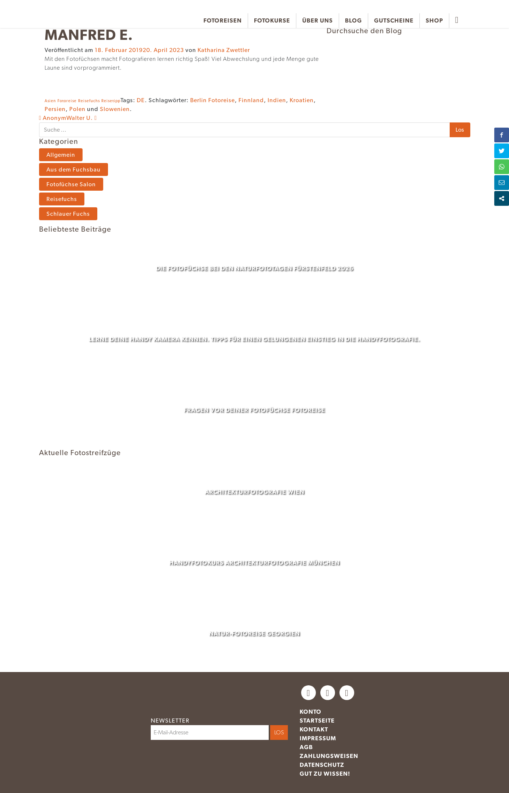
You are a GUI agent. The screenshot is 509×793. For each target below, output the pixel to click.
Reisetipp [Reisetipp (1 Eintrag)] (111, 100)
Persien (55, 108)
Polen (77, 108)
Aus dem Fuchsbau (73, 169)
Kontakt (314, 729)
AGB (306, 747)
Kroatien (302, 100)
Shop (434, 20)
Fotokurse (272, 20)
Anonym (53, 117)
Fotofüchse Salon (71, 184)
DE (141, 100)
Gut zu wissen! (325, 773)
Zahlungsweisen (329, 755)
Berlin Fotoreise (212, 100)
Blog (353, 20)
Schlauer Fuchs (68, 213)
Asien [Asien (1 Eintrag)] (50, 100)
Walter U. (81, 117)
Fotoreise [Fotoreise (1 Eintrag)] (67, 100)
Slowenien (115, 108)
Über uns (317, 20)
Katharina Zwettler (224, 49)
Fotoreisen (222, 20)
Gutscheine (394, 20)
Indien (277, 100)
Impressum (318, 738)
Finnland (251, 100)
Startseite (317, 720)
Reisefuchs (61, 198)
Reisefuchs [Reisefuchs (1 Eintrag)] (89, 100)
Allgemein (60, 154)
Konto (310, 711)
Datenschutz (322, 764)
